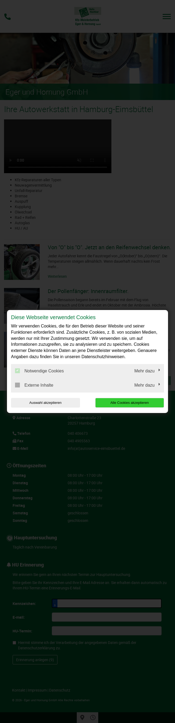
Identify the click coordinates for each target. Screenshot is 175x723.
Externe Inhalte (34, 385)
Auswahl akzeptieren (45, 403)
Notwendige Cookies (39, 370)
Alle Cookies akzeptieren (129, 403)
